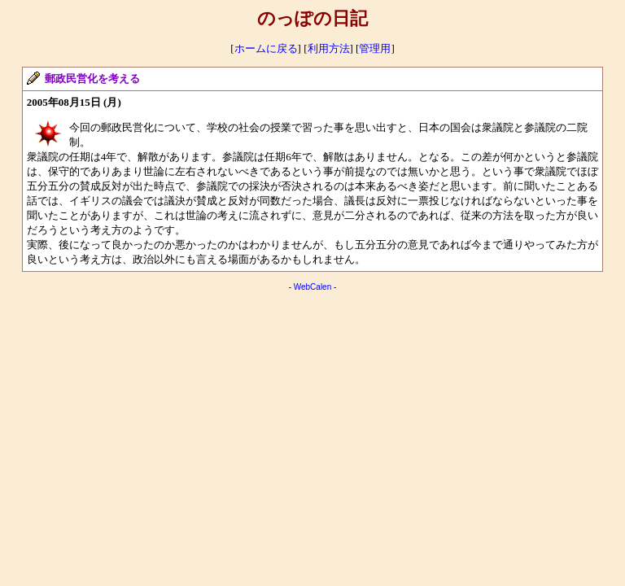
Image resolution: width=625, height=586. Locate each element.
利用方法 (329, 48)
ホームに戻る (266, 48)
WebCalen (313, 286)
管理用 (375, 48)
